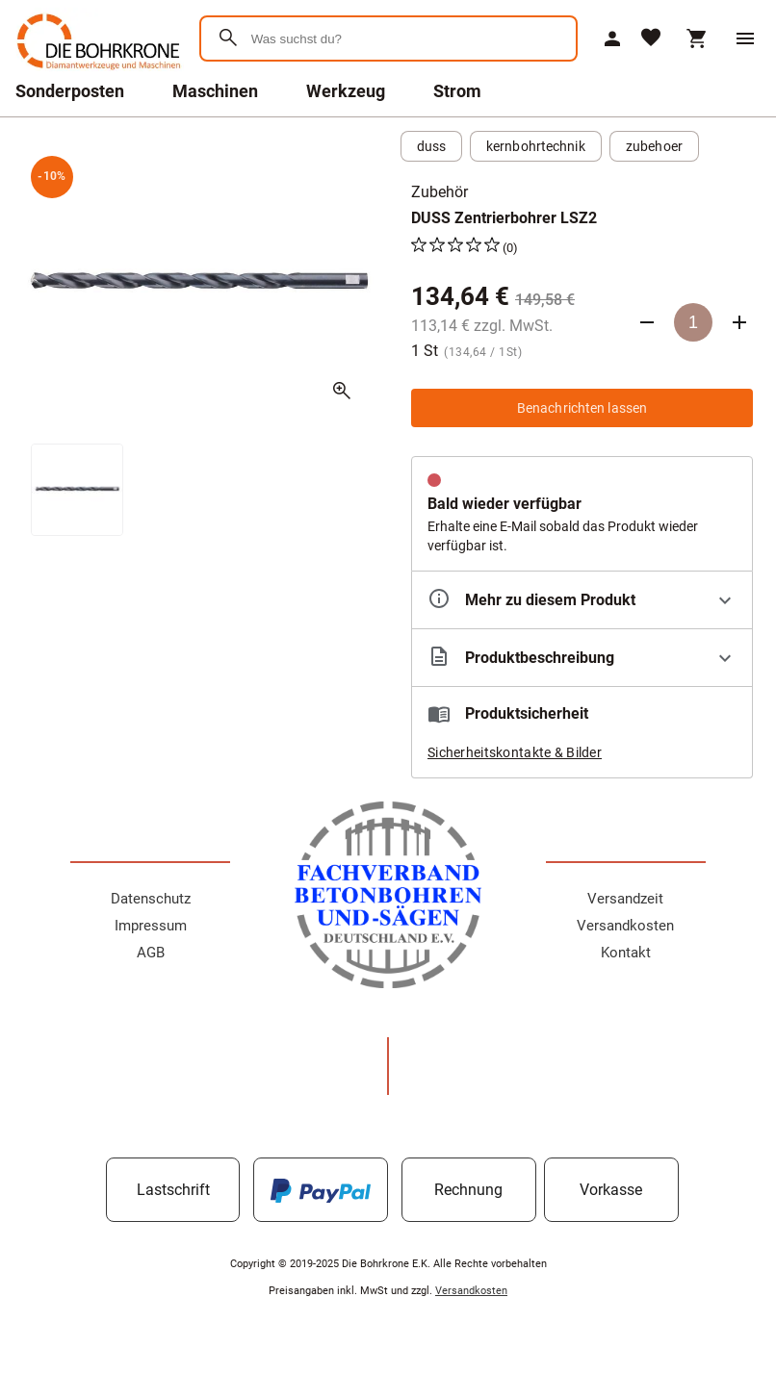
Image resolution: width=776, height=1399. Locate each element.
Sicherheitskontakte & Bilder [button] (514, 752)
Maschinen (215, 91)
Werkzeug (345, 91)
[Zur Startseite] (96, 72)
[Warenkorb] (697, 38)
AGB (151, 952)
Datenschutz (151, 898)
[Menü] (745, 38)
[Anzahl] (693, 322)
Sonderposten (69, 91)
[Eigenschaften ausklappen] (582, 600)
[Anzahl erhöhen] (739, 322)
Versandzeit (625, 898)
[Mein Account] (612, 38)
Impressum (151, 925)
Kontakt (626, 952)
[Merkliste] (650, 39)
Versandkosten (625, 925)
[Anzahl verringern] (647, 322)
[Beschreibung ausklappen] (582, 657)
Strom (457, 91)
